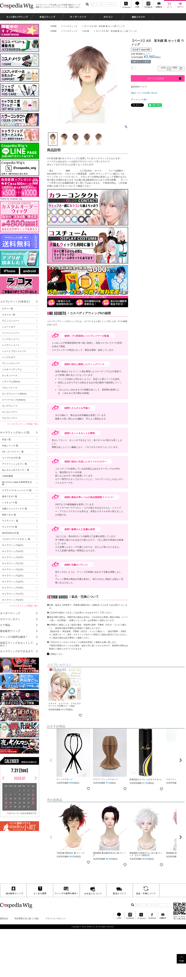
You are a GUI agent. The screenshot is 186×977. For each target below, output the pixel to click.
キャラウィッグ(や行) (12, 587)
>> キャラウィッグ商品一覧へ (24, 605)
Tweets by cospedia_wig (11, 199)
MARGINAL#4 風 (10, 533)
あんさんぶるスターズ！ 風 (15, 470)
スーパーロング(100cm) (14, 400)
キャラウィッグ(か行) (12, 551)
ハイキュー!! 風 (9, 502)
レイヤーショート (11, 345)
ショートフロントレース (14, 351)
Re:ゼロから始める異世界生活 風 (17, 483)
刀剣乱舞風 (7, 476)
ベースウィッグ (70, 26)
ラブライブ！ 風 (10, 521)
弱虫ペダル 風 (9, 514)
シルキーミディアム (12, 369)
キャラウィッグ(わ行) (12, 600)
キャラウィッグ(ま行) (12, 581)
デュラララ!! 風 (9, 527)
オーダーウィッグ (10, 613)
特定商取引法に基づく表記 (27, 918)
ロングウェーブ (9, 406)
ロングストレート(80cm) (14, 393)
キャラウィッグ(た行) (12, 563)
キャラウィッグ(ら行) (12, 593)
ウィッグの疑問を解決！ (14, 636)
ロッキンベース (9, 375)
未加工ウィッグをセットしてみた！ (16, 644)
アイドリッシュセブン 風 (14, 464)
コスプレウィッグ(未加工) (15, 301)
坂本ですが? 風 (9, 496)
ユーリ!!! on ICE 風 (11, 457)
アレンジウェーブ (11, 363)
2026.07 (19, 778)
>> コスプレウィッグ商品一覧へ (23, 424)
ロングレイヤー (9, 412)
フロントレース (9, 387)
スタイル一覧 (8, 314)
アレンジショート (11, 320)
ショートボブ (8, 327)
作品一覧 (6, 439)
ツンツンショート (11, 333)
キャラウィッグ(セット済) (15, 432)
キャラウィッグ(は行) (12, 575)
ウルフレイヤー (9, 418)
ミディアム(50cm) (11, 381)
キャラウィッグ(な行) (12, 569)
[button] (51, 760)
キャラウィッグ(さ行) (12, 557)
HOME (54, 26)
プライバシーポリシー (55, 918)
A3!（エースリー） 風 (13, 451)
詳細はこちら (56, 654)
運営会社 (4, 918)
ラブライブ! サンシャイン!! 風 (16, 490)
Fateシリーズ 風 (10, 445)
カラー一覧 (7, 308)
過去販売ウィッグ (10, 630)
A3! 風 (86, 31)
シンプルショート (11, 339)
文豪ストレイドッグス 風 (14, 508)
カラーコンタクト (10, 619)
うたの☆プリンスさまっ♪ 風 (16, 539)
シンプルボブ (8, 357)
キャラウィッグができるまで (16, 651)
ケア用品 (5, 625)
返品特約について (139, 86)
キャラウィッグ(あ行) (12, 545)
